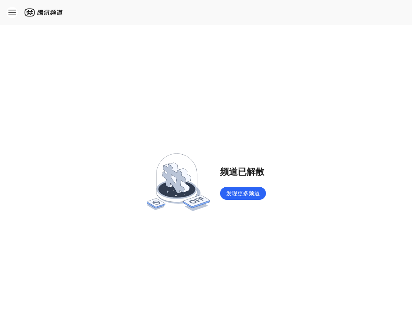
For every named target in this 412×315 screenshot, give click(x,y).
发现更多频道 (243, 193)
